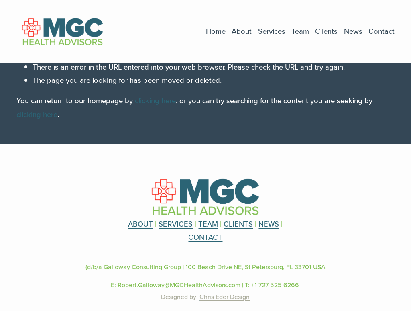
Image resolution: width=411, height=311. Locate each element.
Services (271, 31)
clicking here (155, 100)
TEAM (208, 224)
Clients (326, 31)
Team (300, 31)
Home (216, 31)
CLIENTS (238, 224)
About (242, 31)
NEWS (268, 224)
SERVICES (176, 224)
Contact (381, 31)
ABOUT (140, 224)
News (353, 31)
